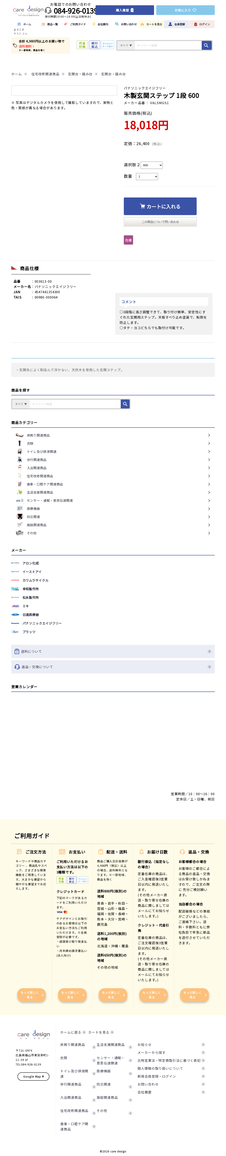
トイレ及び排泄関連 (74, 1074)
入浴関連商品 (70, 1097)
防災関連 (104, 1084)
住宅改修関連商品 (74, 1110)
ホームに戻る (70, 1032)
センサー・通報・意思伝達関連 (111, 1060)
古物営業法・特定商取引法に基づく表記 (169, 1060)
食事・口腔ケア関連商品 (74, 1126)
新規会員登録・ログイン (156, 1076)
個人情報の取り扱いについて (160, 1068)
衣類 (63, 1057)
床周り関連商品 (72, 1044)
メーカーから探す (151, 1052)
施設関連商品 (107, 1097)
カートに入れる (160, 206)
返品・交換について (113, 666)
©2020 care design (113, 1151)
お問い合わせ (147, 1084)
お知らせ (144, 1044)
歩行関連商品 (70, 1084)
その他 (102, 1110)
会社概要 (144, 1092)
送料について (113, 651)
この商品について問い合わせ (160, 221)
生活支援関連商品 (111, 1044)
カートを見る (98, 1032)
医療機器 (104, 1071)
